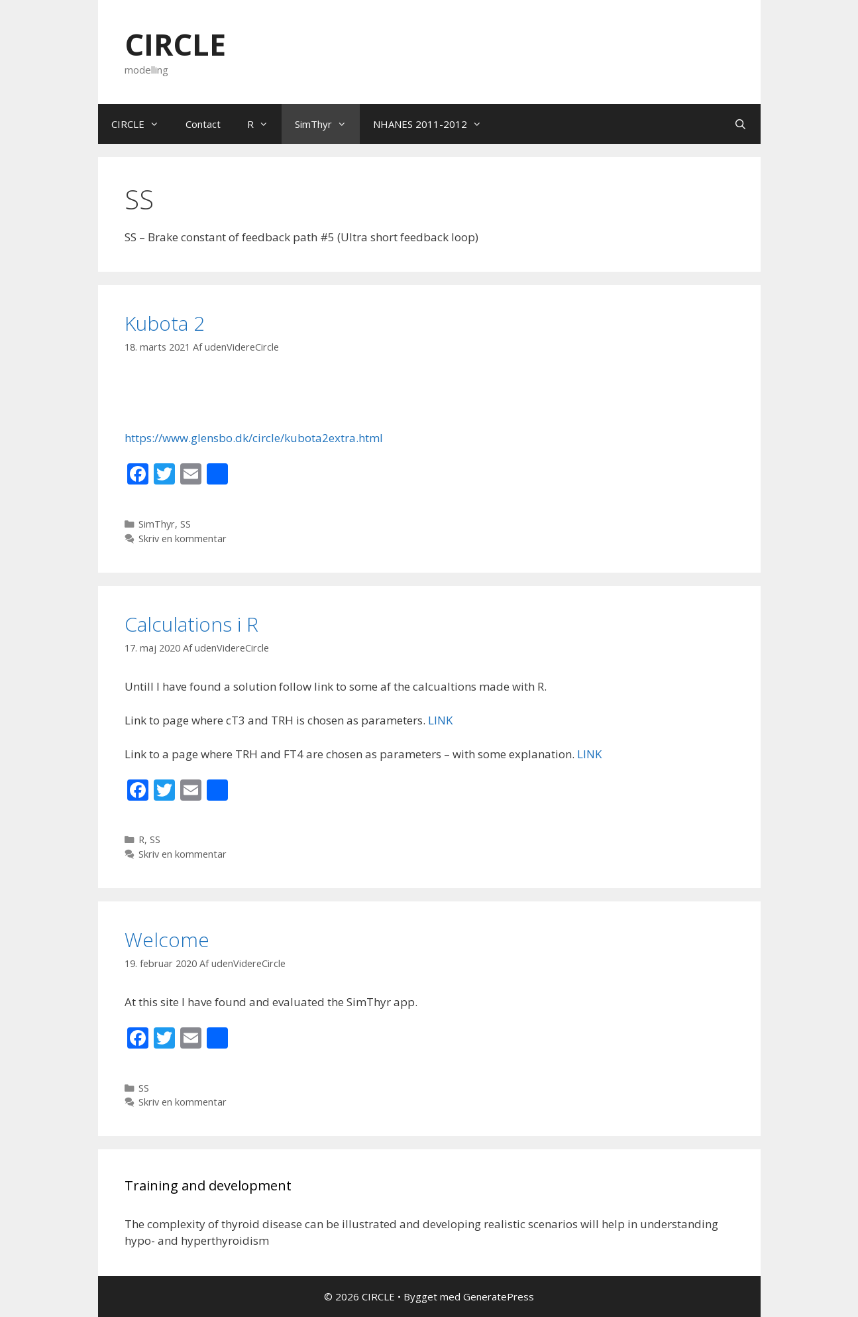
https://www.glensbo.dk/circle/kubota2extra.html (254, 437)
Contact (203, 124)
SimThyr (327, 124)
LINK (440, 720)
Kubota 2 (165, 323)
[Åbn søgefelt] (740, 124)
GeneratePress (498, 1296)
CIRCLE (175, 44)
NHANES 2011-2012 (434, 124)
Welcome (167, 939)
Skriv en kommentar (182, 538)
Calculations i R (191, 624)
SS (185, 524)
